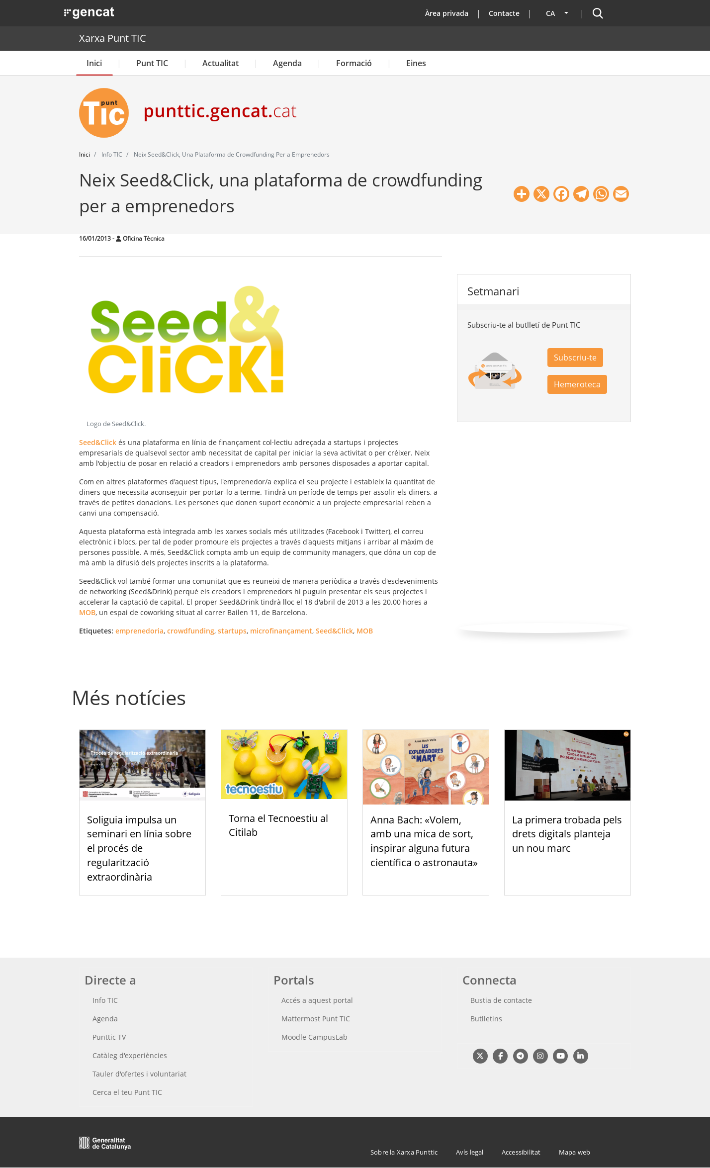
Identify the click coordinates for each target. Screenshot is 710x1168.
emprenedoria (139, 630)
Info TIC (105, 1000)
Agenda (287, 63)
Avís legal (470, 1152)
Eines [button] (416, 63)
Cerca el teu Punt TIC (127, 1092)
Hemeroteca (577, 384)
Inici (94, 63)
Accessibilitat (521, 1152)
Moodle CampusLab (314, 1037)
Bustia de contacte (501, 1000)
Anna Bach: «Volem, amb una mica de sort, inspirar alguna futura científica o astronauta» (424, 841)
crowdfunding (190, 630)
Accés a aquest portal (317, 1000)
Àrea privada (446, 13)
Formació (354, 63)
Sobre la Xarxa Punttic (404, 1152)
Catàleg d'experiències (129, 1055)
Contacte (504, 13)
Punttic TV (109, 1037)
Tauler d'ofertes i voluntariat (139, 1073)
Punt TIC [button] (152, 63)
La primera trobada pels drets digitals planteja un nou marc (567, 834)
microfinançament (281, 630)
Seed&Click (97, 442)
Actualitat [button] (220, 63)
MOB (87, 612)
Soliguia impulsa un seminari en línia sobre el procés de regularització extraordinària (139, 848)
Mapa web (575, 1152)
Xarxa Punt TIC (112, 38)
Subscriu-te (575, 357)
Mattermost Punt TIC (315, 1018)
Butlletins (486, 1018)
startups (232, 630)
